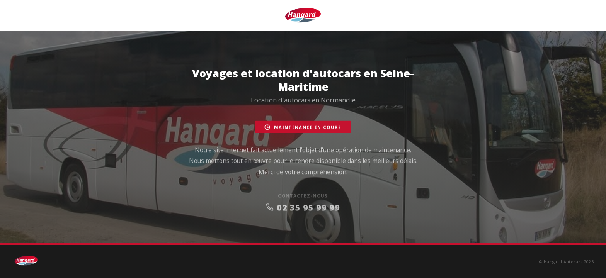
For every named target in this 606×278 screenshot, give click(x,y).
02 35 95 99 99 (303, 209)
